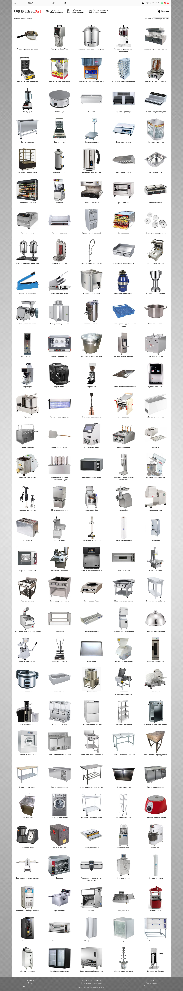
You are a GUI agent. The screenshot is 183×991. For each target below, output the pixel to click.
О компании (20, 3)
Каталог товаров (152, 983)
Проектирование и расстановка (91, 983)
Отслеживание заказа (74, 3)
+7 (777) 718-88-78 (150, 3)
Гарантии (57, 3)
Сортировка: (148, 19)
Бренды (151, 980)
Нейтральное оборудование (91, 980)
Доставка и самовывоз (38, 3)
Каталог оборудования (23, 19)
